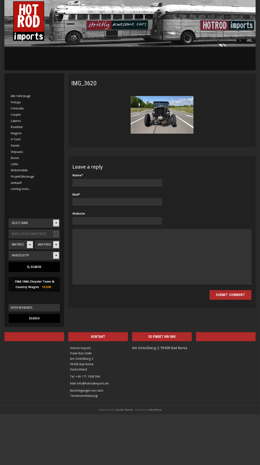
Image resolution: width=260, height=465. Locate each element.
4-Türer (16, 139)
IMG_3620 (84, 83)
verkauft (16, 183)
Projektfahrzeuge (22, 176)
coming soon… (21, 189)
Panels (15, 145)
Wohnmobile (19, 170)
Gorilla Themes (124, 409)
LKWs (14, 164)
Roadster (17, 127)
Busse (15, 158)
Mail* (76, 194)
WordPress (155, 409)
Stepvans (17, 152)
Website (78, 213)
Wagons (16, 133)
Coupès (16, 115)
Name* (77, 175)
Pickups (16, 102)
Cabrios (16, 121)
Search (34, 267)
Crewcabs (17, 108)
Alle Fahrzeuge (21, 96)
